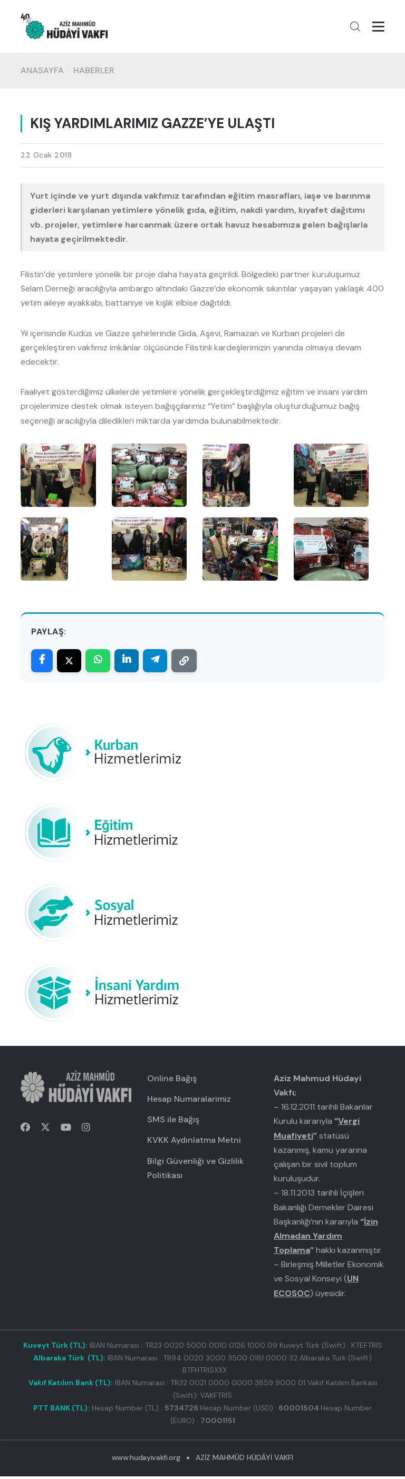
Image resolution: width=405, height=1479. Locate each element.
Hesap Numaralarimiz (189, 1101)
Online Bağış (172, 1080)
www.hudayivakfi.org (146, 1460)
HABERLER (93, 73)
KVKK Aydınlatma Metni (194, 1142)
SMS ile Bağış (173, 1122)
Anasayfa (42, 73)
